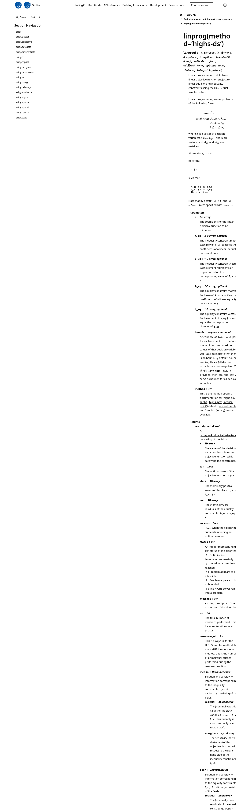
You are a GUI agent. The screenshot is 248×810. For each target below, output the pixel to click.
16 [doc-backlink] (90, 768)
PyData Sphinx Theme (212, 802)
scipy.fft (20, 57)
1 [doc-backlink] (94, 743)
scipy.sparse (22, 102)
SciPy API (91, 14)
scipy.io (20, 77)
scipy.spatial (22, 107)
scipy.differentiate (25, 51)
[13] (216, 691)
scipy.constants (24, 41)
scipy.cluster (22, 36)
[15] (149, 643)
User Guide (94, 5)
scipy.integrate (24, 67)
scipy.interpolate (25, 72)
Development (158, 5)
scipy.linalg (22, 82)
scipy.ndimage (23, 87)
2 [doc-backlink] (96, 743)
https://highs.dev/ (126, 747)
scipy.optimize (24, 92)
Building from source (134, 5)
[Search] (28, 17)
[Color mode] (218, 5)
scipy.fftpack (22, 61)
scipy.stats (21, 117)
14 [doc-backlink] (90, 752)
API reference (112, 5)
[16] (178, 647)
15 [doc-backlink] (90, 760)
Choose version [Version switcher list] (200, 5)
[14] (222, 691)
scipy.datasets (23, 46)
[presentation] (157, 74)
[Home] (81, 15)
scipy (18, 31)
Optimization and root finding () (125, 14)
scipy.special (22, 112)
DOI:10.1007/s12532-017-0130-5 (161, 756)
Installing (77, 5)
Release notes (177, 5)
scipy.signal (22, 97)
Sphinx (36, 805)
